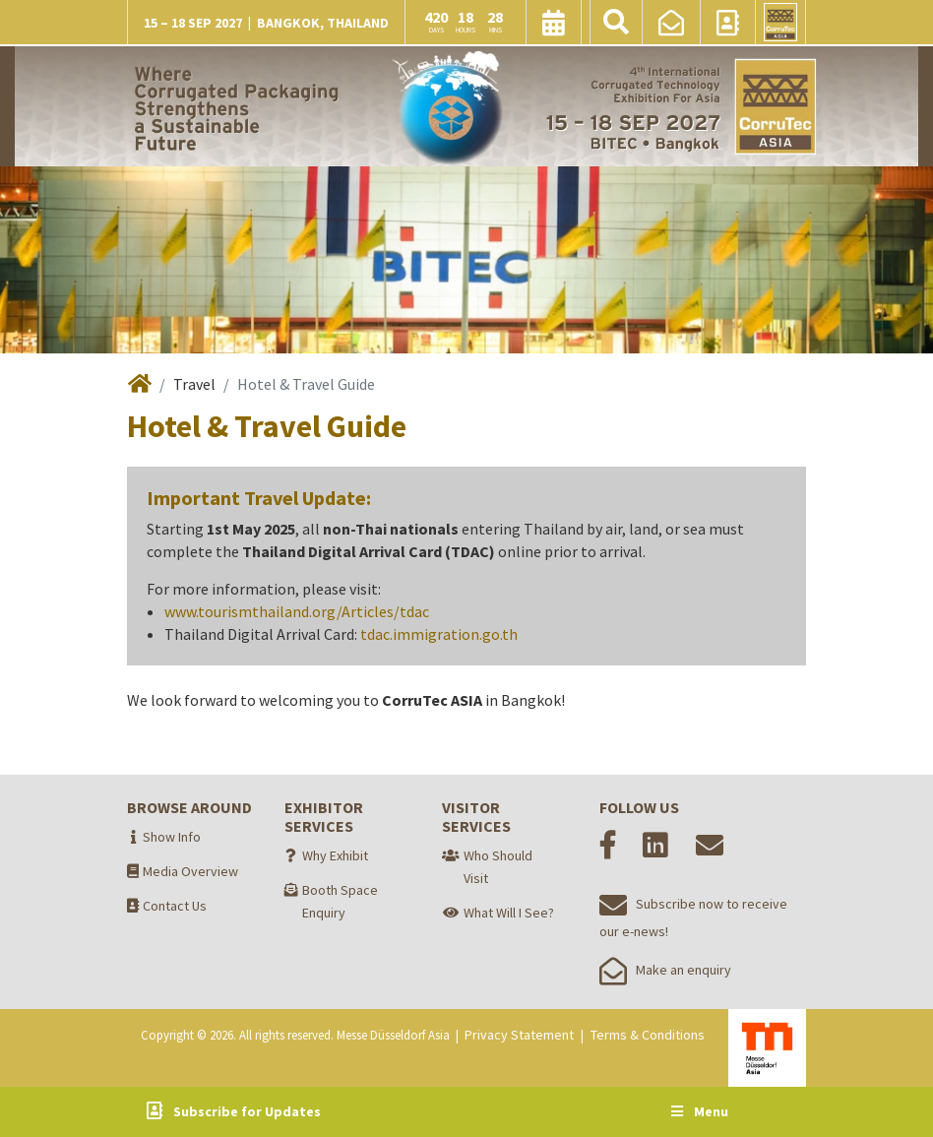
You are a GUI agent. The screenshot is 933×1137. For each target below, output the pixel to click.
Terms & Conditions (648, 1034)
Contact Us (175, 906)
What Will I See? (509, 912)
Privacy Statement (519, 1034)
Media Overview (190, 871)
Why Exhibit (335, 855)
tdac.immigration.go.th (439, 634)
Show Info (172, 837)
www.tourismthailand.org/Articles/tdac (296, 611)
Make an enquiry (665, 970)
